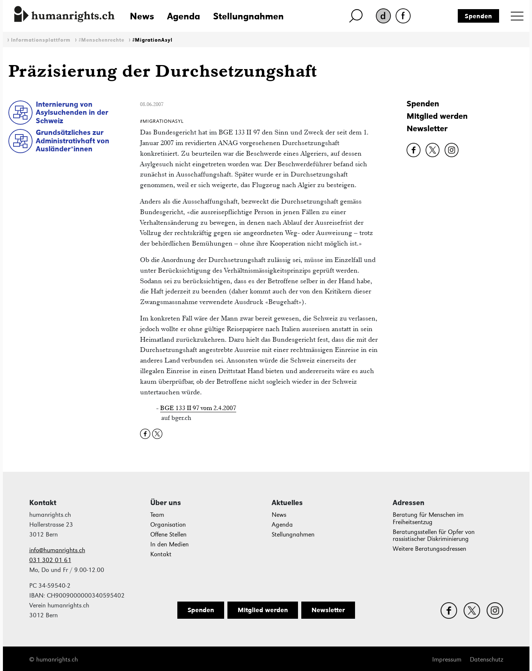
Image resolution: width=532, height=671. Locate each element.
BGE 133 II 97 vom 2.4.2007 (198, 408)
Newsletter (427, 128)
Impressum (446, 659)
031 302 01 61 (50, 560)
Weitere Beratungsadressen (429, 549)
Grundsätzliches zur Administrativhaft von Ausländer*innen (72, 140)
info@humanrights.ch (57, 550)
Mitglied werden (437, 116)
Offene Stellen (168, 534)
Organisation (168, 524)
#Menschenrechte (101, 40)
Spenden (478, 16)
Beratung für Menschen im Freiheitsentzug (428, 518)
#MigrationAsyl (152, 40)
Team (157, 515)
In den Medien (169, 544)
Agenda (183, 16)
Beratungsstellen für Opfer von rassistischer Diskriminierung (434, 535)
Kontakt (160, 554)
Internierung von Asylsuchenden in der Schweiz (72, 112)
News (142, 16)
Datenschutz (486, 659)
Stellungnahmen (248, 16)
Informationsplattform (41, 40)
